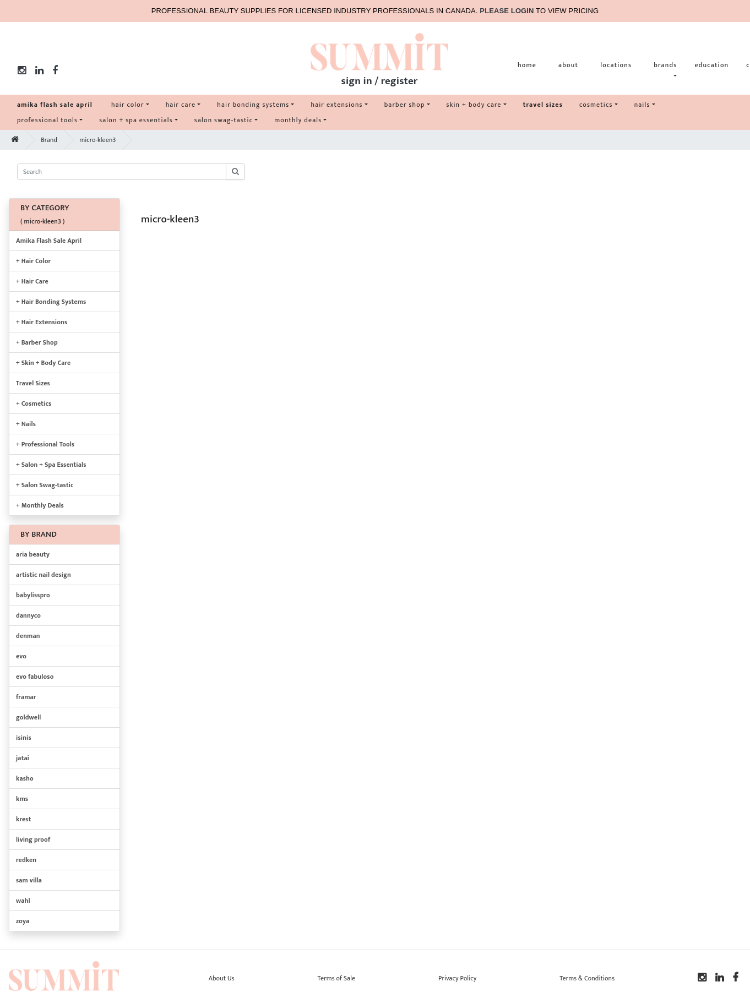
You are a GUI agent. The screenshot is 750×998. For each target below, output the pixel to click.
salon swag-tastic (223, 120)
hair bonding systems (253, 104)
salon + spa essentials (136, 120)
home (527, 64)
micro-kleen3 (97, 139)
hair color (127, 104)
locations (616, 64)
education (711, 64)
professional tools (47, 120)
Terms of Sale (337, 978)
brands (665, 64)
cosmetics (596, 104)
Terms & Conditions (587, 978)
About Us (222, 978)
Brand (49, 139)
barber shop (404, 104)
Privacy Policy (457, 978)
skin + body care (474, 104)
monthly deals (298, 120)
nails (642, 104)
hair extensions (336, 104)
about (568, 64)
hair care (181, 104)
